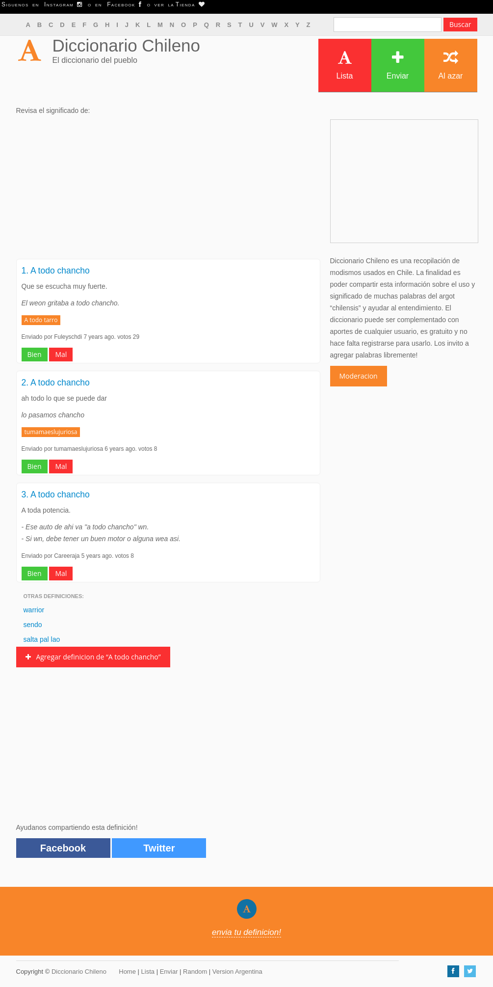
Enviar (398, 65)
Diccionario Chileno (126, 45)
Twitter (159, 848)
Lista (345, 65)
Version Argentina (237, 971)
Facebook (63, 848)
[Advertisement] (168, 190)
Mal (61, 354)
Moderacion (358, 376)
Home (127, 971)
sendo (33, 625)
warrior (34, 610)
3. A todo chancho (56, 494)
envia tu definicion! (246, 932)
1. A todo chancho (56, 270)
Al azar (451, 65)
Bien (34, 354)
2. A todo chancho (56, 382)
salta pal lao (42, 639)
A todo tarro (41, 320)
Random (195, 971)
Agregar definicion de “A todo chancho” (93, 656)
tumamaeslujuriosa (51, 432)
